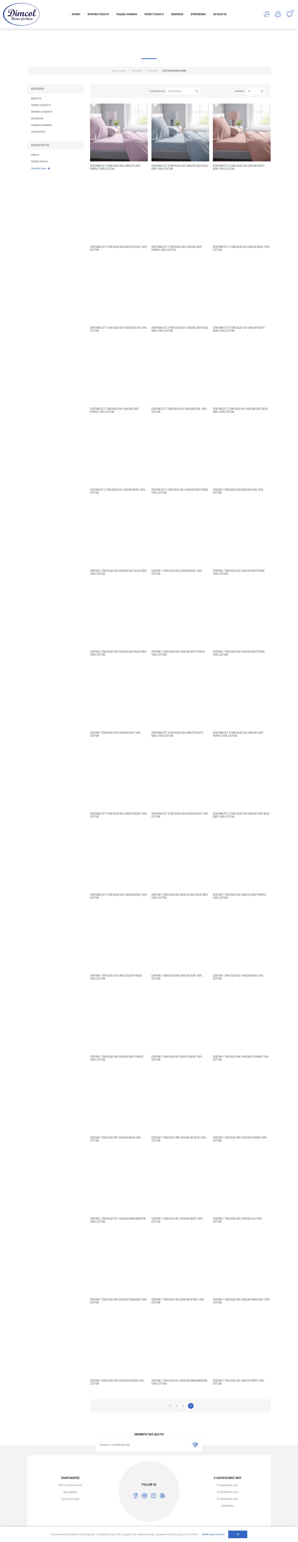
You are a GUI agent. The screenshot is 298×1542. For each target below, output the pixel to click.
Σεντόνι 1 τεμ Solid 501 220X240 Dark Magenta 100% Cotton (179, 1382)
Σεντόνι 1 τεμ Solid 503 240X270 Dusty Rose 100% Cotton (116, 977)
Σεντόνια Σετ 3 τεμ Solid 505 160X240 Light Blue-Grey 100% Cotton (180, 329)
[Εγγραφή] (142, 1444)
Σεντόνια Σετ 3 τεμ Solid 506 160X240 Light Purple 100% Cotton (176, 248)
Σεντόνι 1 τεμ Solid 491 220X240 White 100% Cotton (177, 1220)
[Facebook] (135, 1495)
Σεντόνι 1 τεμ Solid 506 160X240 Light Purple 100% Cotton (178, 653)
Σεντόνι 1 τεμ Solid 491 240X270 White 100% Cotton (238, 1382)
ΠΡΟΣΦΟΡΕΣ (38, 131)
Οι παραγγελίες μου (227, 1498)
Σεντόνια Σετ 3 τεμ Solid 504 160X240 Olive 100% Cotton (118, 329)
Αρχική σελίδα (119, 70)
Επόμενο (191, 1406)
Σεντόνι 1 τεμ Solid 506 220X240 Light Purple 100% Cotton (116, 1058)
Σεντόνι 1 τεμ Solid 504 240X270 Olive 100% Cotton (176, 977)
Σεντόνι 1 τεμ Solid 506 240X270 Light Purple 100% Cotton (239, 896)
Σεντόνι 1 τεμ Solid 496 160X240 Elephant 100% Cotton (241, 1058)
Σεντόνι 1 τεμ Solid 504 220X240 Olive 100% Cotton (238, 491)
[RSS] (162, 1495)
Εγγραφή (195, 1444)
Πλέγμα (98, 91)
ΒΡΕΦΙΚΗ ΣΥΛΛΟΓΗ (41, 111)
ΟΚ (237, 1534)
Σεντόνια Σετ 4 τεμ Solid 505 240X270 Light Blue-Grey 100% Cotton (180, 167)
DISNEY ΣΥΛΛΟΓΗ (41, 105)
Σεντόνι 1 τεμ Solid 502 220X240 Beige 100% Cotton (176, 572)
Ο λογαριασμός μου (227, 1485)
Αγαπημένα (227, 1505)
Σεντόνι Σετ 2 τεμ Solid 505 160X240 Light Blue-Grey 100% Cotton (240, 410)
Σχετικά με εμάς (70, 1498)
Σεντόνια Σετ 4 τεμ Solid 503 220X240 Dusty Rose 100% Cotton (239, 167)
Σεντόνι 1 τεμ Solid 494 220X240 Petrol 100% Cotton (177, 1301)
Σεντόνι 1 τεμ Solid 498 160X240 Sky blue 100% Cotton (178, 1139)
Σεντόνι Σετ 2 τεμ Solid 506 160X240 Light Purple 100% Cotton (114, 410)
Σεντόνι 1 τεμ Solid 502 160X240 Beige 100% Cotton (238, 977)
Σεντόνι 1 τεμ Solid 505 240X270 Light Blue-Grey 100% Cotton (179, 896)
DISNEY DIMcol (39, 161)
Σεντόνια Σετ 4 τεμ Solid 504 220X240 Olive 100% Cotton (179, 815)
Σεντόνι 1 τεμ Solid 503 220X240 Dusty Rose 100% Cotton (239, 572)
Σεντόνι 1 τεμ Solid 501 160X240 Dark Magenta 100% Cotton (118, 1220)
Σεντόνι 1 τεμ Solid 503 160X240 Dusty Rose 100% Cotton (239, 653)
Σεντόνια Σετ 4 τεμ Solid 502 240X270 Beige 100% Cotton (118, 815)
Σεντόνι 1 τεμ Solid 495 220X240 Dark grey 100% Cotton (241, 1301)
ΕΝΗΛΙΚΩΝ (37, 118)
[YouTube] (153, 1495)
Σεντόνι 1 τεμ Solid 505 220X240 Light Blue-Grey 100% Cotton (118, 572)
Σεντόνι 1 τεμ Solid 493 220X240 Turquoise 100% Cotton (118, 1301)
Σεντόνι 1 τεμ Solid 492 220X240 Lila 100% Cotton (237, 1220)
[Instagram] (144, 1495)
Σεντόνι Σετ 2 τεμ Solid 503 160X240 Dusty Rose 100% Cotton (179, 491)
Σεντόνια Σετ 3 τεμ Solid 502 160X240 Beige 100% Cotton (118, 896)
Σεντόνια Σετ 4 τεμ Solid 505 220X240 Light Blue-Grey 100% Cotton (241, 815)
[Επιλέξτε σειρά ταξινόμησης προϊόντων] (183, 91)
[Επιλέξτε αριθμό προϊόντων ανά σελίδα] (255, 91)
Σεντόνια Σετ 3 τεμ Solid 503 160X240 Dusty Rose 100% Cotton (239, 329)
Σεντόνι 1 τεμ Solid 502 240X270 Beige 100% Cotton (176, 1058)
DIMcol (35, 154)
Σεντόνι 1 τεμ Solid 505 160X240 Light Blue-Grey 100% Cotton (118, 653)
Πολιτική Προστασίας (70, 1485)
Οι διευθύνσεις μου (227, 1491)
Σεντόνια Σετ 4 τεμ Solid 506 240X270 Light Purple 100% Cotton (115, 167)
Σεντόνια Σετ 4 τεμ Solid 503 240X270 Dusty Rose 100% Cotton (177, 734)
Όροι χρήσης (70, 1491)
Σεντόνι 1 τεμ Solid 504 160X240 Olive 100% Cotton (115, 734)
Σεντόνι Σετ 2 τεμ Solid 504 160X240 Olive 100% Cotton (179, 410)
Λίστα (104, 91)
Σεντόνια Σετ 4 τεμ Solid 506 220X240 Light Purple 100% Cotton (238, 734)
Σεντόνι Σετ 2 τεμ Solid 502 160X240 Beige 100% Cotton (117, 491)
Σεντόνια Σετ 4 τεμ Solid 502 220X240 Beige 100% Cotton (241, 248)
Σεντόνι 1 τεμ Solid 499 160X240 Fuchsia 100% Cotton (240, 1139)
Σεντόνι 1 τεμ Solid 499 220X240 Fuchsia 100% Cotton (117, 1382)
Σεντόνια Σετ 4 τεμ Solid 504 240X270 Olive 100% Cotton (118, 248)
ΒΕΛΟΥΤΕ (36, 98)
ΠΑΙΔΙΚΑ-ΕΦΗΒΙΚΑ (41, 125)
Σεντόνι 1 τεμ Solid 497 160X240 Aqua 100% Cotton (115, 1139)
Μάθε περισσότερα (213, 1534)
